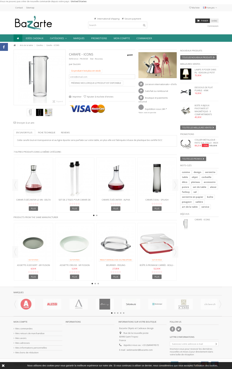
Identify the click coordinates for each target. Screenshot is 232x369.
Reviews (65, 132)
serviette (210, 172)
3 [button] (98, 283)
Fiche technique (46, 132)
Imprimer (77, 96)
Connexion (212, 25)
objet (195, 177)
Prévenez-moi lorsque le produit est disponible (96, 83)
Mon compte (20, 321)
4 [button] (120, 313)
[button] (58, 38)
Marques (19, 292)
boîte (210, 196)
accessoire (209, 182)
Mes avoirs (20, 338)
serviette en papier (192, 196)
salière (199, 201)
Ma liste (194, 7)
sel (195, 191)
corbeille (206, 177)
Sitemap (30, 7)
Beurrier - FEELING (115, 265)
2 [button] (159, 75)
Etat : (92, 58)
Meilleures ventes (190, 63)
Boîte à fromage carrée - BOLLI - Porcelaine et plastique (157, 266)
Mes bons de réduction (27, 352)
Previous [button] (15, 185)
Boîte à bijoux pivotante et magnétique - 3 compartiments (203, 110)
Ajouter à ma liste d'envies (100, 96)
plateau (195, 182)
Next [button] (175, 185)
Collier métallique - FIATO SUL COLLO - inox (206, 141)
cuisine (186, 172)
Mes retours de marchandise (29, 333)
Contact (19, 7)
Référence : (74, 58)
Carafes (39, 45)
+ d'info (173, 84)
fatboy (186, 191)
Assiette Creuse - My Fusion (75, 265)
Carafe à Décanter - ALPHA (116, 199)
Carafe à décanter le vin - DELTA (33, 199)
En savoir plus (24, 132)
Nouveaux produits (191, 50)
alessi (213, 186)
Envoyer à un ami (25, 122)
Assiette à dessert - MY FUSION (33, 265)
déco (184, 182)
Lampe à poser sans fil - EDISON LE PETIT (205, 71)
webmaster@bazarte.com (140, 349)
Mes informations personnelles (31, 347)
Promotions (187, 134)
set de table (199, 186)
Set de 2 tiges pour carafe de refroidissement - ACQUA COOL (74, 201)
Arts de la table (26, 45)
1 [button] (156, 75)
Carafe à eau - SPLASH (157, 199)
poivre (185, 186)
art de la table (190, 206)
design (197, 172)
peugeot (187, 201)
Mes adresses (22, 343)
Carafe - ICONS (202, 219)
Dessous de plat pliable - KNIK (204, 89)
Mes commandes (24, 328)
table (185, 177)
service (205, 206)
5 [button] (123, 313)
